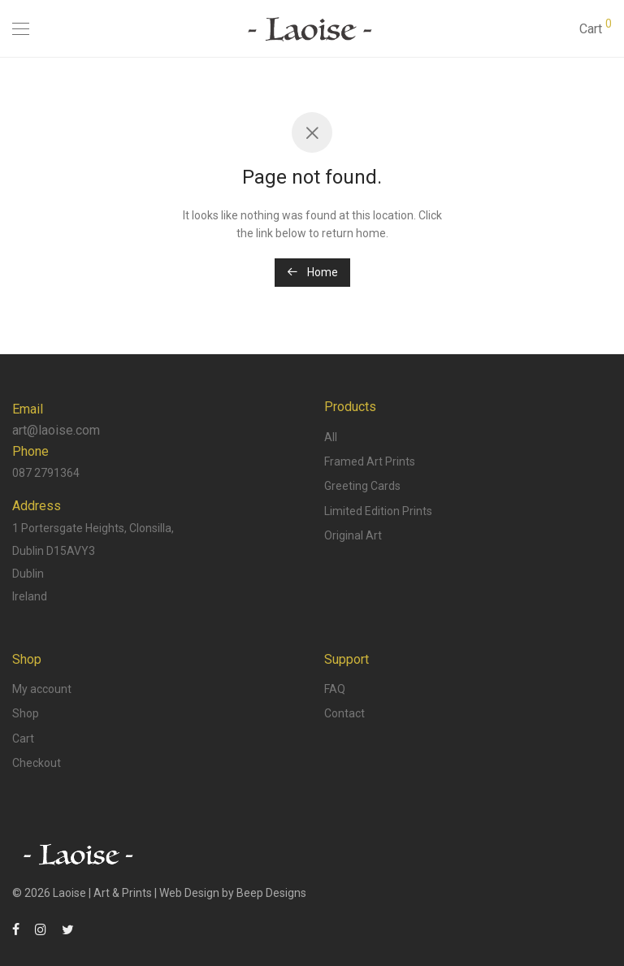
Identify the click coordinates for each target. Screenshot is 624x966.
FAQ (334, 688)
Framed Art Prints (369, 461)
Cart (23, 738)
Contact (344, 713)
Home (312, 272)
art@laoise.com (56, 430)
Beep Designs (271, 892)
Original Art (353, 535)
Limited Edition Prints (378, 511)
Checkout (36, 762)
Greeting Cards (362, 485)
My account (42, 688)
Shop (25, 713)
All (330, 437)
